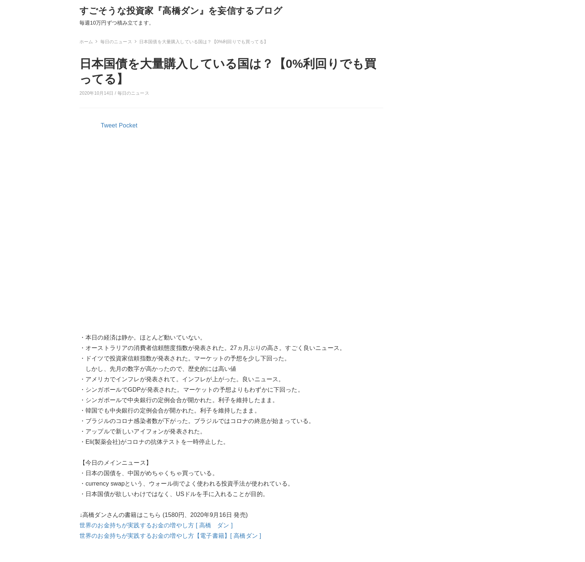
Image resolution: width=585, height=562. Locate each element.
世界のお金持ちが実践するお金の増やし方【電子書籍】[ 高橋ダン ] (170, 536)
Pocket (128, 125)
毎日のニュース (133, 93)
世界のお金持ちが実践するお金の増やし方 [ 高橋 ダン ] (156, 525)
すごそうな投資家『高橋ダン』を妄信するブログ (181, 11)
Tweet (109, 125)
